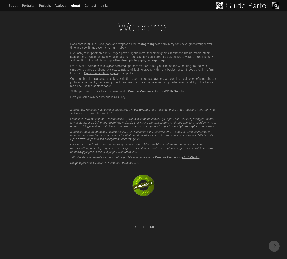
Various (60, 5)
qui (76, 163)
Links (104, 5)
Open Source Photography (101, 73)
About (75, 5)
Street (13, 5)
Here (73, 97)
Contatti (123, 152)
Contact (90, 5)
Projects (45, 5)
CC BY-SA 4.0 (174, 91)
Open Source (78, 139)
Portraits (28, 5)
